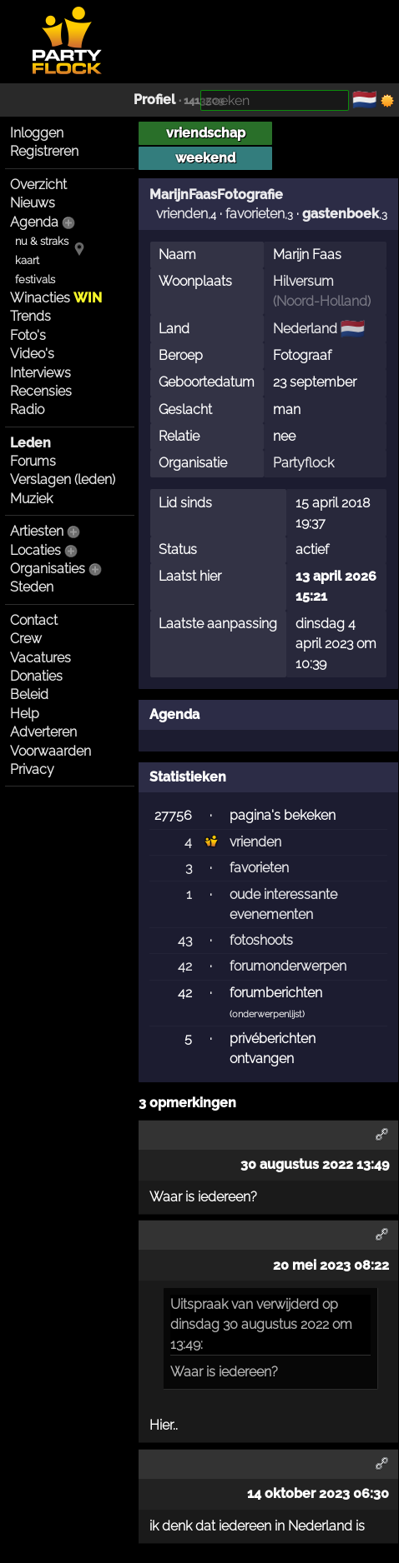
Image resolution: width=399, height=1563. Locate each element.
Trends (30, 316)
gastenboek (340, 214)
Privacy (32, 769)
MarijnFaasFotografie (216, 194)
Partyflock (303, 463)
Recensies (41, 391)
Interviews (40, 373)
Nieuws (32, 203)
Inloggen (36, 133)
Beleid (29, 694)
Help (24, 714)
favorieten (255, 214)
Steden (31, 587)
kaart (27, 260)
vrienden (182, 214)
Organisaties (47, 569)
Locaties (35, 550)
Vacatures (40, 658)
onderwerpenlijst (267, 1014)
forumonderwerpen (288, 966)
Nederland (305, 329)
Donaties (36, 676)
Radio (27, 409)
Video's (32, 354)
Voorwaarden (50, 751)
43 (185, 940)
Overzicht (38, 184)
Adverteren (43, 732)
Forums (33, 461)
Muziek (31, 499)
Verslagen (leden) (62, 479)
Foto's (28, 335)
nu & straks (41, 241)
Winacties (56, 298)
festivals (35, 279)
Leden (30, 443)
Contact (34, 620)
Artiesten (36, 531)
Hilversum (303, 281)
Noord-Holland (321, 301)
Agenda (34, 222)
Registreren (44, 151)
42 (185, 966)
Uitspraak (199, 1304)
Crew (26, 639)
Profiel (154, 99)
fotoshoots (261, 940)
